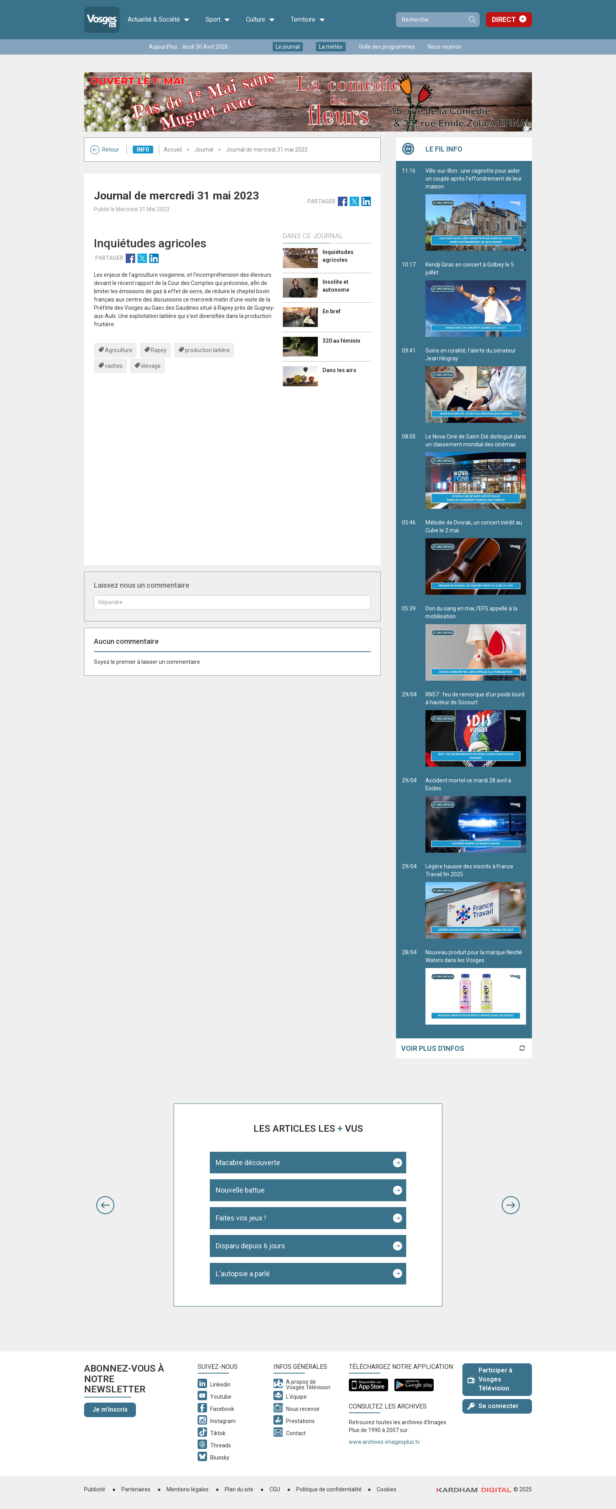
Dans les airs (339, 370)
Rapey (159, 350)
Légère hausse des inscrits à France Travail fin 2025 (475, 901)
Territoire (308, 19)
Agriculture (118, 350)
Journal (203, 149)
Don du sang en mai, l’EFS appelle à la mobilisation (475, 643)
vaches (114, 366)
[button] (105, 1205)
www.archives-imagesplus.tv (384, 1442)
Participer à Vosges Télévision (490, 1379)
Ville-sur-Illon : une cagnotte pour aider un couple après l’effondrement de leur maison (475, 209)
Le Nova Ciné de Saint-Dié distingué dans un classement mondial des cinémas (475, 471)
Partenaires (135, 1489)
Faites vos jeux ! (241, 1218)
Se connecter (493, 1406)
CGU (275, 1489)
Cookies (386, 1489)
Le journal (288, 47)
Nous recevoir (445, 47)
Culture (260, 19)
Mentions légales (188, 1489)
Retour (104, 149)
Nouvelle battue (240, 1190)
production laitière (207, 350)
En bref (332, 311)
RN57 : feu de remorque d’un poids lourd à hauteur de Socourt (475, 729)
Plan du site (239, 1489)
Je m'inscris (110, 1409)
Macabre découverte (248, 1162)
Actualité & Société (159, 19)
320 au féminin (341, 341)
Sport (217, 19)
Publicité (94, 1489)
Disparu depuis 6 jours (250, 1246)
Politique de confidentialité (329, 1489)
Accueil (173, 149)
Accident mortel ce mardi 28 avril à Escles (475, 815)
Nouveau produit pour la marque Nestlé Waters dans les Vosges (475, 987)
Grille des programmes (387, 47)
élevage (151, 366)
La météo (331, 47)
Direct (504, 19)
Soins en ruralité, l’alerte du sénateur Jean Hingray (475, 385)
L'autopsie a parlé (243, 1274)
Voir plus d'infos (432, 1048)
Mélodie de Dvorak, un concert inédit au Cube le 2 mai (475, 557)
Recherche (471, 19)
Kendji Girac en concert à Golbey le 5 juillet (475, 299)
